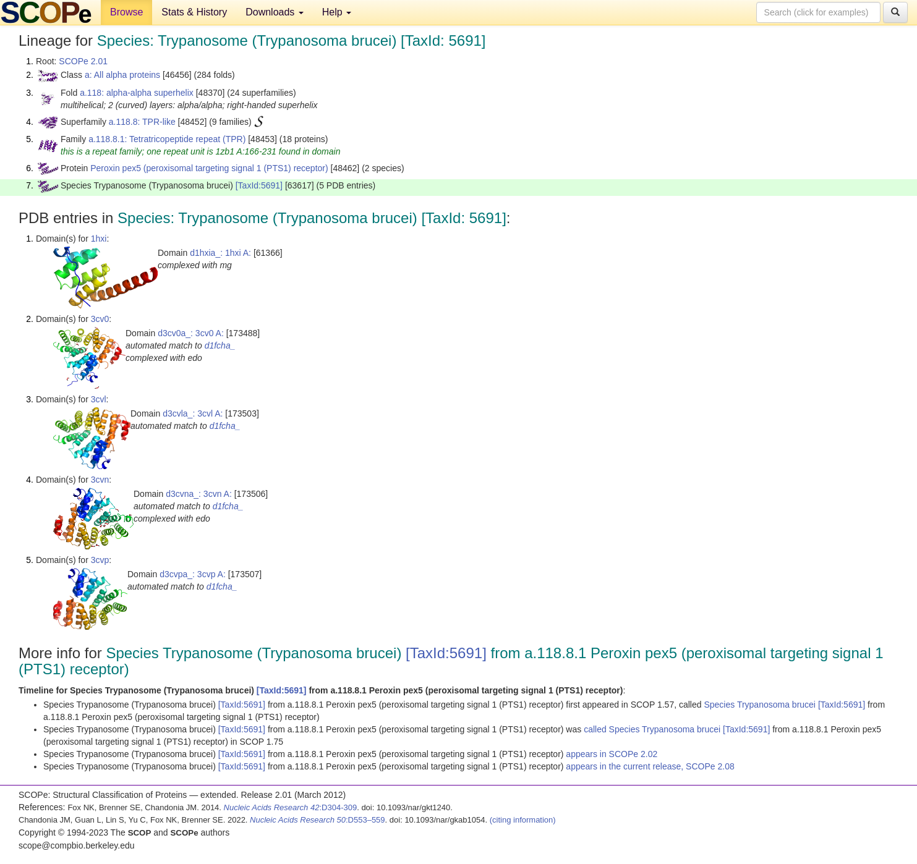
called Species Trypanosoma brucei (653, 729)
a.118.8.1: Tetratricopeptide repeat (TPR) (166, 139)
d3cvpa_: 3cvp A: (193, 574)
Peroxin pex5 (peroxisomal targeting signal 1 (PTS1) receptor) (209, 168)
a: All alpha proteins (122, 75)
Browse (126, 12)
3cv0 (100, 319)
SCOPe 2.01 (83, 61)
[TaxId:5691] (259, 185)
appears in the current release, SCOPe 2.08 (650, 766)
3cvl (98, 399)
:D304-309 (290, 807)
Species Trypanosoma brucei (760, 704)
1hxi (99, 239)
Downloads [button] (274, 12)
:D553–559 (317, 819)
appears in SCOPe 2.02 (611, 754)
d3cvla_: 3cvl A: (193, 413)
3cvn (100, 480)
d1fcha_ (220, 345)
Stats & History (194, 12)
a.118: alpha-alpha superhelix (137, 93)
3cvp (100, 560)
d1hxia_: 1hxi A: (220, 253)
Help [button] (336, 12)
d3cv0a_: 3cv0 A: (191, 333)
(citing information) (523, 819)
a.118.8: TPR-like (142, 122)
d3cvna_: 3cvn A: (199, 494)
